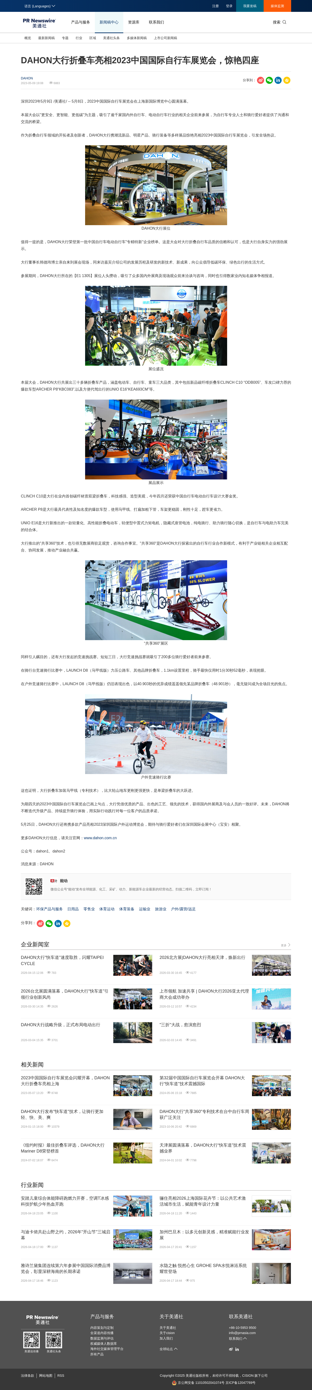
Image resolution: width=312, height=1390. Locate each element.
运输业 (144, 909)
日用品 (73, 909)
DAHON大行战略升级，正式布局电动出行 (60, 1024)
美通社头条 (111, 38)
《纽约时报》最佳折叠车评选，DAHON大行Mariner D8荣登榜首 (63, 1148)
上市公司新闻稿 (165, 38)
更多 (286, 945)
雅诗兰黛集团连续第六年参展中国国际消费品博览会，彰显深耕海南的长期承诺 (65, 1268)
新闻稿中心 (109, 22)
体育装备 (126, 909)
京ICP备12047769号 (240, 1383)
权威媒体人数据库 (103, 1343)
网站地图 (45, 1375)
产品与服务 (80, 22)
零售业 (89, 909)
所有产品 (97, 1354)
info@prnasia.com (242, 1333)
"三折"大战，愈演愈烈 (180, 1024)
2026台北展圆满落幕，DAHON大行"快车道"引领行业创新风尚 (65, 994)
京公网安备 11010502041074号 (198, 1383)
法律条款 (27, 1375)
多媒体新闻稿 (137, 38)
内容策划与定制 (102, 1328)
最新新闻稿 (46, 38)
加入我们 (166, 1338)
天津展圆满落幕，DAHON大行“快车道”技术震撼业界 (203, 1148)
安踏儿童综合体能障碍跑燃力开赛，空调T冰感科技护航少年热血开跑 (65, 1201)
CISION (247, 1375)
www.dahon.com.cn (100, 838)
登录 (229, 6)
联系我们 (156, 22)
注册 (215, 6)
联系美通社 (241, 1316)
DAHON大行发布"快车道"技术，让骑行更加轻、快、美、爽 (62, 1114)
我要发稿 (250, 6)
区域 (92, 38)
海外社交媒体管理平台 (107, 1349)
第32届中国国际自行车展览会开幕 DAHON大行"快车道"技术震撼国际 (202, 1081)
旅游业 (160, 909)
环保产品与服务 (49, 909)
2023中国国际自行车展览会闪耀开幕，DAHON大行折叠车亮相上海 (65, 1081)
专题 (65, 38)
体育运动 (107, 909)
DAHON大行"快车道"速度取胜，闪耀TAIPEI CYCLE (62, 960)
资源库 (133, 22)
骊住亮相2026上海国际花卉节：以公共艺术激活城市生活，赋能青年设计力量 (203, 1201)
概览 (27, 38)
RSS (60, 1375)
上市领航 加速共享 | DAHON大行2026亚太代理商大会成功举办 (204, 994)
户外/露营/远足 (183, 909)
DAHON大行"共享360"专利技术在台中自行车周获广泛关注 (204, 1114)
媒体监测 (277, 6)
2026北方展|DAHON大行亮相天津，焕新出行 (202, 957)
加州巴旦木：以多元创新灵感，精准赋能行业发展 (204, 1235)
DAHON (27, 78)
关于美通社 (171, 1316)
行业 (79, 38)
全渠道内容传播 (102, 1333)
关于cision (167, 1333)
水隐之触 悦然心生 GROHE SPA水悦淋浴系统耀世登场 (203, 1268)
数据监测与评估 (102, 1338)
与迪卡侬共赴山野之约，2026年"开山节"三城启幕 (65, 1235)
